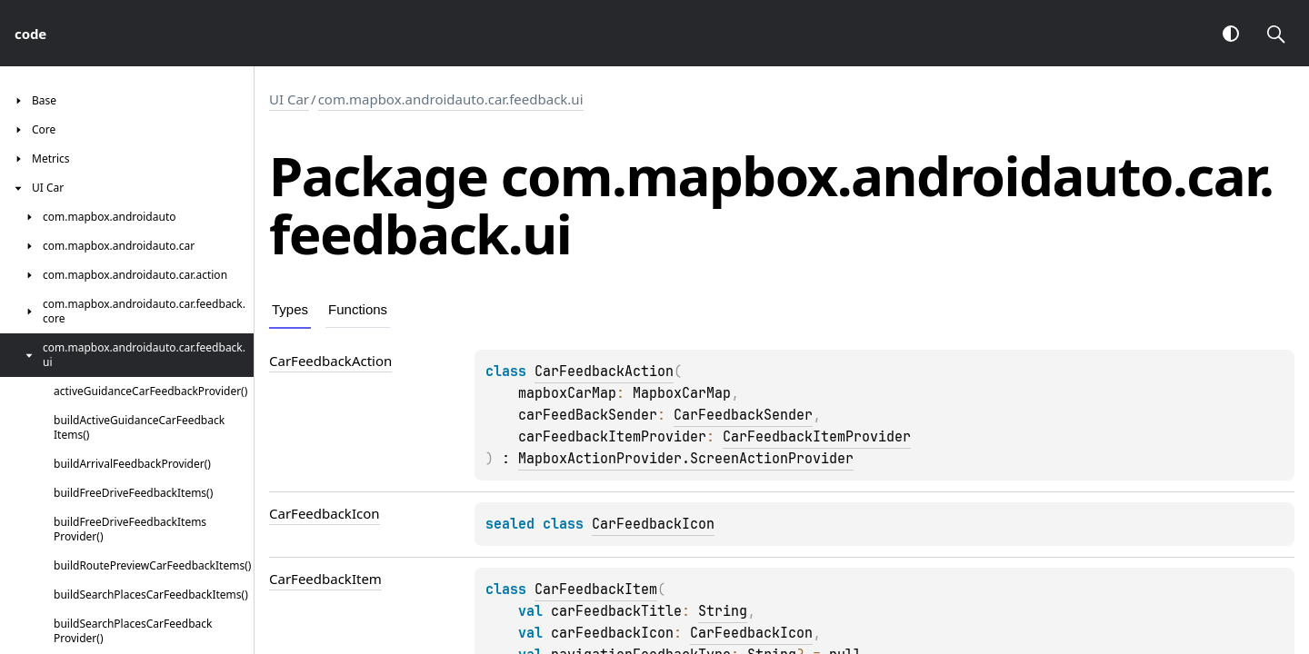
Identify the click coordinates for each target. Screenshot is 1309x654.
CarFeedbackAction (604, 371)
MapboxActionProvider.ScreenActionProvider (686, 459)
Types (290, 309)
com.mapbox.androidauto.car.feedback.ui (451, 99)
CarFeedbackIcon (653, 524)
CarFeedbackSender (743, 415)
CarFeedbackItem (596, 589)
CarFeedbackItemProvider (817, 437)
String (722, 611)
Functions (357, 309)
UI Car (289, 99)
